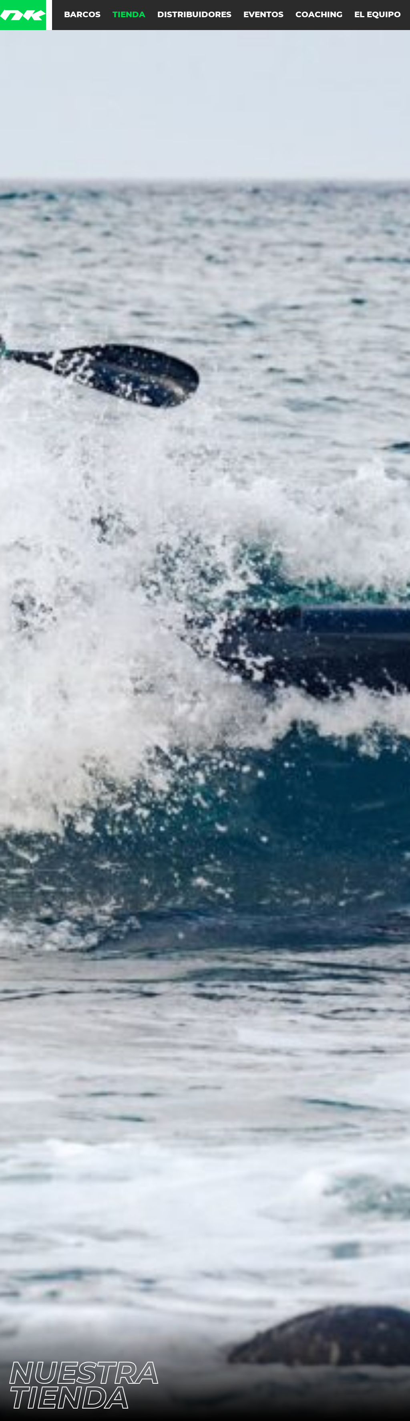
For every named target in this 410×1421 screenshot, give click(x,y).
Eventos (263, 15)
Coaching (318, 15)
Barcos (82, 15)
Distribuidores (194, 15)
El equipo (377, 15)
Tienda (129, 15)
